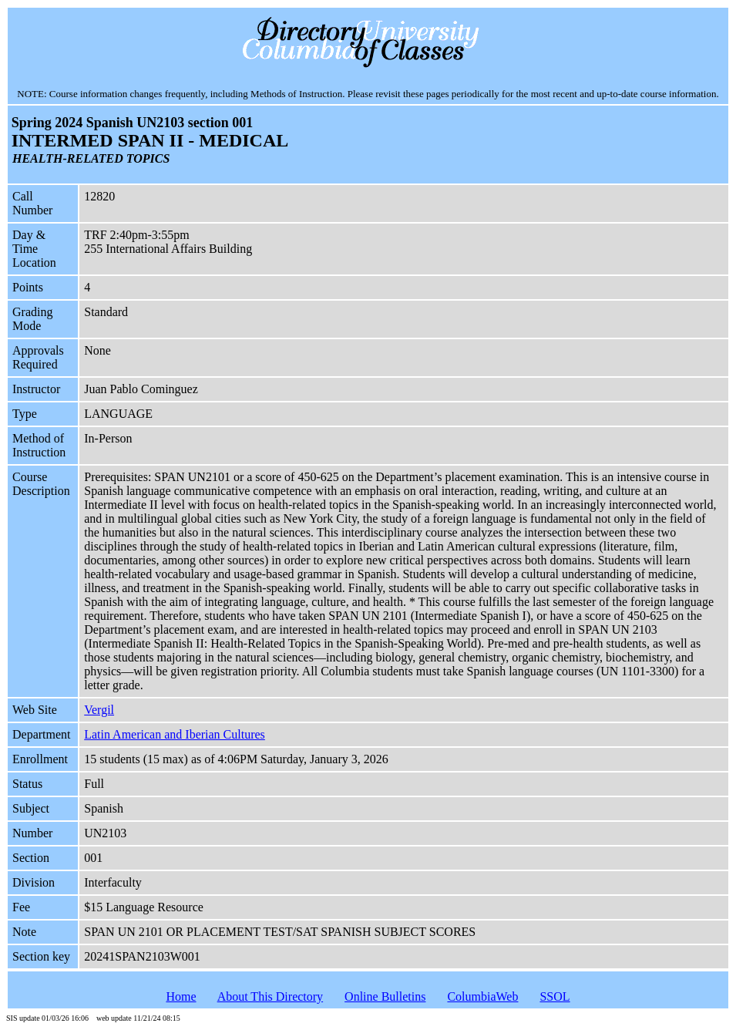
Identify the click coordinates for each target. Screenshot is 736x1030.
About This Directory (270, 996)
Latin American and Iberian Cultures (174, 734)
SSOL (554, 996)
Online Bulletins (384, 996)
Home (181, 996)
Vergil (99, 709)
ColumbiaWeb (482, 996)
